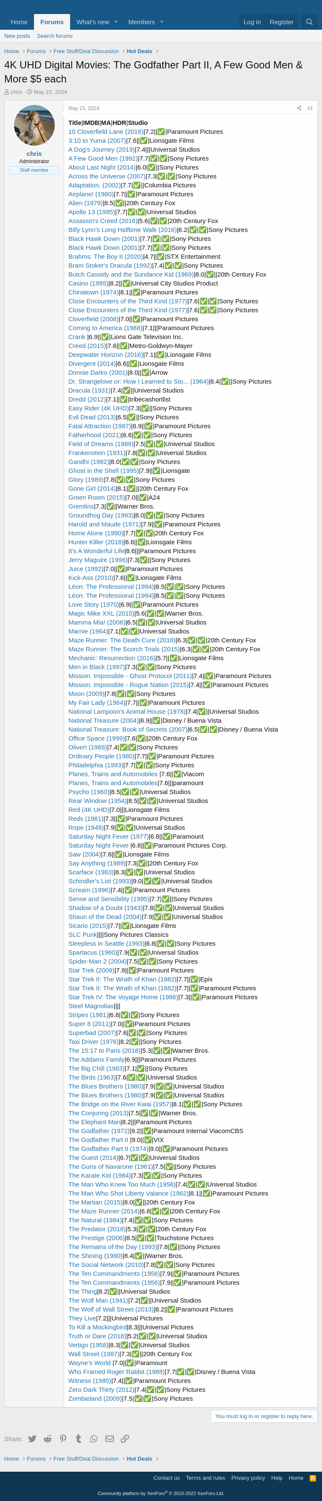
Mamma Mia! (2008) (96, 622)
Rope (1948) (86, 827)
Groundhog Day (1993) (100, 515)
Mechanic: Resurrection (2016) (111, 657)
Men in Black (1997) (96, 666)
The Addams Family (96, 1059)
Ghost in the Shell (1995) (103, 470)
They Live (82, 1318)
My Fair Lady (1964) (96, 702)
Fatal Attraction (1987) (99, 426)
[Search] (309, 22)
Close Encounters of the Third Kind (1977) (127, 301)
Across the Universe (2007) (107, 176)
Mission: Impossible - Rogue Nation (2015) (128, 684)
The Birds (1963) (92, 1077)
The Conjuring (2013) (98, 1113)
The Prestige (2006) (96, 1237)
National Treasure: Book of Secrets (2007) (127, 729)
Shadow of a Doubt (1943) (105, 907)
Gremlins (81, 506)
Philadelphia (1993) (95, 765)
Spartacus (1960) (92, 952)
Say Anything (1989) (97, 863)
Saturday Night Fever (99, 845)
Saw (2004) (84, 854)
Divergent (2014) (92, 363)
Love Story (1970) (93, 604)
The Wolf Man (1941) (98, 1300)
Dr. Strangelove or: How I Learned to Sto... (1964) (138, 381)
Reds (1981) (86, 818)
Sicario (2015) (88, 925)
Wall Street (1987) (93, 1353)
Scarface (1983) (91, 872)
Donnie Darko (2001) (97, 372)
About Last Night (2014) (102, 167)
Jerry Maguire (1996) (97, 559)
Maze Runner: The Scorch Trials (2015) (124, 649)
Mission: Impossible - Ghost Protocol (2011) (130, 675)
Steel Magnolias (91, 1005)
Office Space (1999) (96, 738)
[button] (116, 22)
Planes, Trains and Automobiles (113, 773)
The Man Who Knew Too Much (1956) (121, 1184)
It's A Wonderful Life (96, 550)
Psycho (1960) (89, 791)
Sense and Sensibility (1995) (109, 898)
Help (277, 1478)
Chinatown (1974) (93, 292)
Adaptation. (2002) (94, 185)
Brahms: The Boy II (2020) (105, 256)
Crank (77, 336)
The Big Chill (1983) (96, 1068)
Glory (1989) (86, 479)
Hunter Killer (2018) (96, 542)
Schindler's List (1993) (99, 881)
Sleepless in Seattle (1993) (106, 943)
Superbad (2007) (92, 1032)
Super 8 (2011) (89, 1023)
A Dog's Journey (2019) (101, 149)
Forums (52, 21)
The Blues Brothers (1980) (105, 1086)
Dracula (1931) (89, 390)
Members (141, 21)
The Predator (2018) (97, 1228)
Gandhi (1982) (88, 461)
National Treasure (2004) (103, 720)
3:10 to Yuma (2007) (97, 140)
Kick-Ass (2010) (90, 577)
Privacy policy (248, 1478)
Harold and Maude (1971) (104, 524)
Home (19, 21)
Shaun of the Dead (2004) (105, 916)
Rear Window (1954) (97, 800)
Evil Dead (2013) (92, 417)
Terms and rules (205, 1478)
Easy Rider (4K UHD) (98, 408)
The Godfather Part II (99, 1139)
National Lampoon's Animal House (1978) (127, 711)
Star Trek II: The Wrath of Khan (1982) (122, 979)
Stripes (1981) (88, 1014)
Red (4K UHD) (89, 809)
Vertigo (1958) (88, 1344)
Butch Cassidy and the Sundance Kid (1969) (131, 274)
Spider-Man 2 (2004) (97, 961)
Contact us (166, 1478)
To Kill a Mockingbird (97, 1327)
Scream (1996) (89, 889)
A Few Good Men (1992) (103, 158)
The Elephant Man (94, 1121)
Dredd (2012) (87, 399)
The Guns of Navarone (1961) (110, 1166)
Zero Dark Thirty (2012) (101, 1389)
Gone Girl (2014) (92, 488)
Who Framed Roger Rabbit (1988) (116, 1371)
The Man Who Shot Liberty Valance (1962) (128, 1193)
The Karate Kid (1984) (99, 1175)
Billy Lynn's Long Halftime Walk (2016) (122, 229)
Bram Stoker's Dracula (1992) (110, 265)
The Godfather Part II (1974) (108, 1148)
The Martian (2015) (95, 1202)
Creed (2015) (87, 345)
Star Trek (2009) (91, 970)
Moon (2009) (86, 693)
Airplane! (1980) (91, 194)
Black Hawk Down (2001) (104, 238)
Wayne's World (90, 1362)
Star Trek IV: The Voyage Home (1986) (123, 997)
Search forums (55, 36)
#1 (310, 108)
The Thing (82, 1291)
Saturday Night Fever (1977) (108, 836)
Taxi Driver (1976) (93, 1041)
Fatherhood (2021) (94, 434)
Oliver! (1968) (87, 747)
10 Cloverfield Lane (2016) (106, 131)
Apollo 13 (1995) (91, 211)
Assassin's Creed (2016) (103, 220)
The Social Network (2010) (106, 1264)
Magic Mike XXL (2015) (101, 613)
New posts (17, 36)
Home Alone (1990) (95, 533)
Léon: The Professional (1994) (111, 586)
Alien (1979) (85, 202)
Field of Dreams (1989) (100, 443)
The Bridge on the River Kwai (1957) (120, 1104)
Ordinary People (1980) (101, 756)
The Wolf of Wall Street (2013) (111, 1309)
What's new (92, 21)
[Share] (299, 108)
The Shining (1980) (95, 1255)
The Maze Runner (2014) (104, 1211)
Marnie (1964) (88, 631)
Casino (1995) (88, 283)
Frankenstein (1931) (96, 452)
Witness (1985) (89, 1380)
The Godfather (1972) (99, 1130)
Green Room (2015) (96, 497)
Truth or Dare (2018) (97, 1336)
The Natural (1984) (95, 1220)
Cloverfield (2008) (93, 318)
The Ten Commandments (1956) (114, 1273)
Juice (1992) (86, 568)
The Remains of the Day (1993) (112, 1246)
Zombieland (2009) (95, 1398)
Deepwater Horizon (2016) (105, 354)
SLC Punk (82, 934)
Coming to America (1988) (105, 327)
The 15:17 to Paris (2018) (104, 1050)
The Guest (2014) (93, 1157)
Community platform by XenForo (161, 1493)
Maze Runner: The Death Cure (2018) (121, 640)
